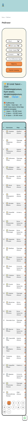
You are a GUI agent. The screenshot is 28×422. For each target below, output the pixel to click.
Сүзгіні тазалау (14, 70)
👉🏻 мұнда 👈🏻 (15, 97)
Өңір (18, 127)
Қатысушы (9, 127)
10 (4, 412)
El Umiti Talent (3, 5)
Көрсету (14, 64)
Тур (25, 127)
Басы (3, 17)
